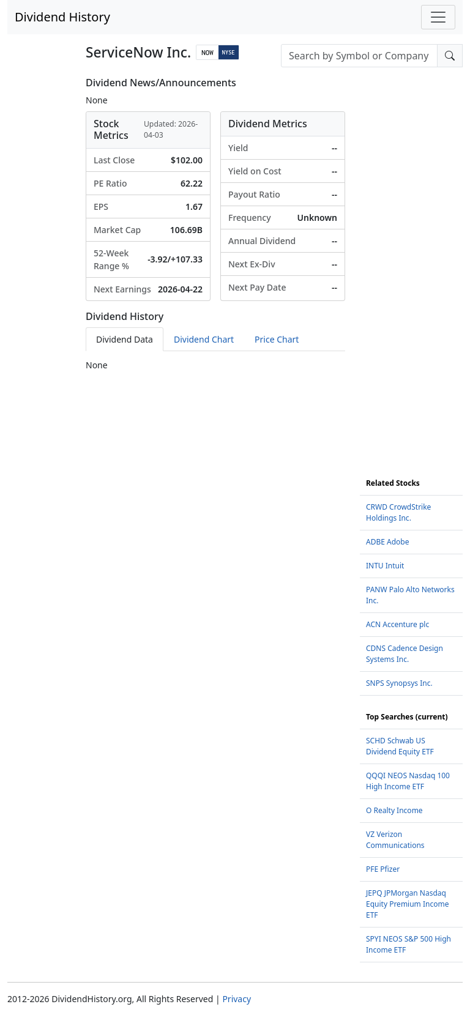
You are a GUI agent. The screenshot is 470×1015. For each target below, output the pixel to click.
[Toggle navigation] (438, 17)
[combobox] (359, 55)
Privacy (236, 999)
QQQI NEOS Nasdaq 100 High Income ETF (408, 781)
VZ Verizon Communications (395, 839)
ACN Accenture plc (397, 624)
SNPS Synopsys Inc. (399, 683)
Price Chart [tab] (277, 339)
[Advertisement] (411, 260)
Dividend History (62, 17)
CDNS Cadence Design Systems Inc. (404, 653)
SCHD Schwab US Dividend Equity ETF (400, 746)
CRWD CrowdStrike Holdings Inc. (398, 512)
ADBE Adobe (387, 542)
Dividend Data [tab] (124, 339)
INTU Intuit (385, 565)
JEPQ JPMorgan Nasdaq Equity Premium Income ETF (407, 904)
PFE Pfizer (383, 869)
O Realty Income (394, 810)
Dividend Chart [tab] (204, 339)
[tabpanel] (215, 365)
